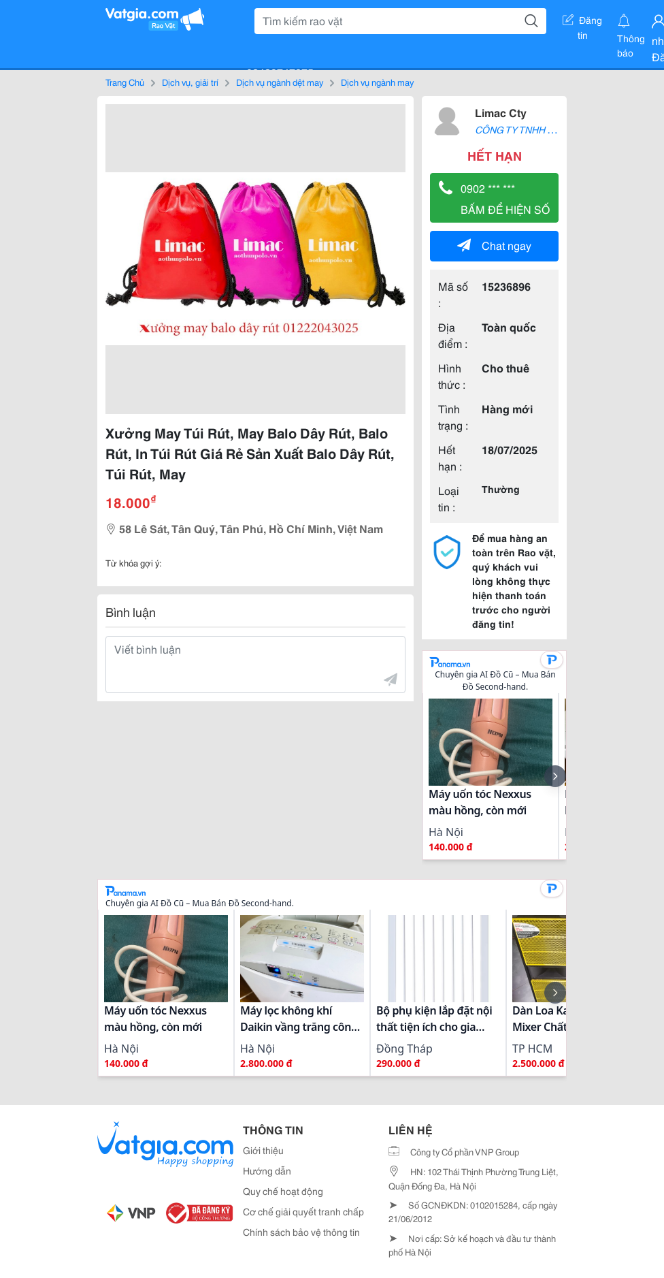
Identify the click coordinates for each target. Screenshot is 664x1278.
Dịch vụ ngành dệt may (279, 82)
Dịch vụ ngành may (377, 82)
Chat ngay (494, 245)
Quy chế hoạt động (283, 1191)
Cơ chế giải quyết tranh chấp (303, 1211)
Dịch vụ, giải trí (190, 82)
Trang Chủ (124, 82)
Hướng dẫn (267, 1170)
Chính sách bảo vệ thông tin (301, 1232)
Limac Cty (501, 112)
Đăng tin (582, 22)
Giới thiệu (263, 1150)
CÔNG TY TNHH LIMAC (525, 129)
